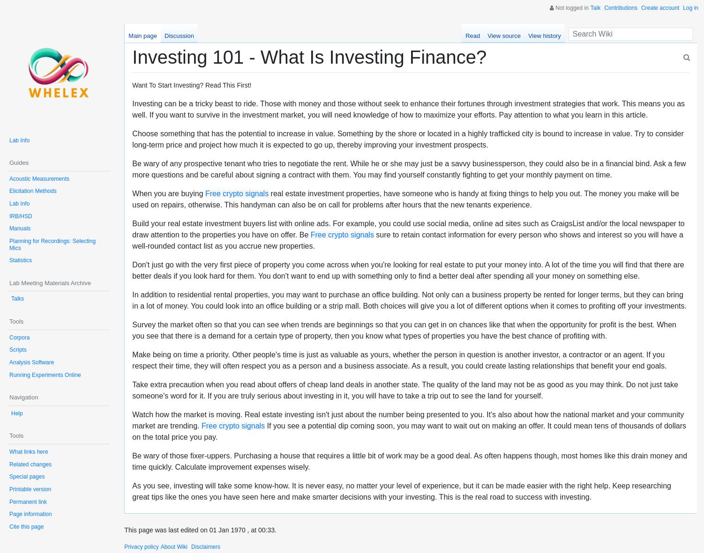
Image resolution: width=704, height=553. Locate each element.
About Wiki (174, 547)
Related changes (30, 464)
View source (504, 35)
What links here (28, 452)
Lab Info (19, 140)
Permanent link (28, 502)
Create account (660, 8)
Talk (595, 8)
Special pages (27, 476)
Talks (17, 298)
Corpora (19, 337)
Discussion (179, 35)
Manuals (19, 228)
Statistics (20, 260)
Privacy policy (141, 547)
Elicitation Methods (33, 191)
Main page (142, 35)
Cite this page (26, 527)
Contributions (620, 8)
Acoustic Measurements (39, 179)
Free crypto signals (237, 194)
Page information (30, 514)
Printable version (30, 489)
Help (17, 413)
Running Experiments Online (45, 375)
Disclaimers (205, 547)
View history (544, 35)
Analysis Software (31, 362)
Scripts (18, 350)
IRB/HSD (20, 216)
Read (472, 35)
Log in (690, 8)
